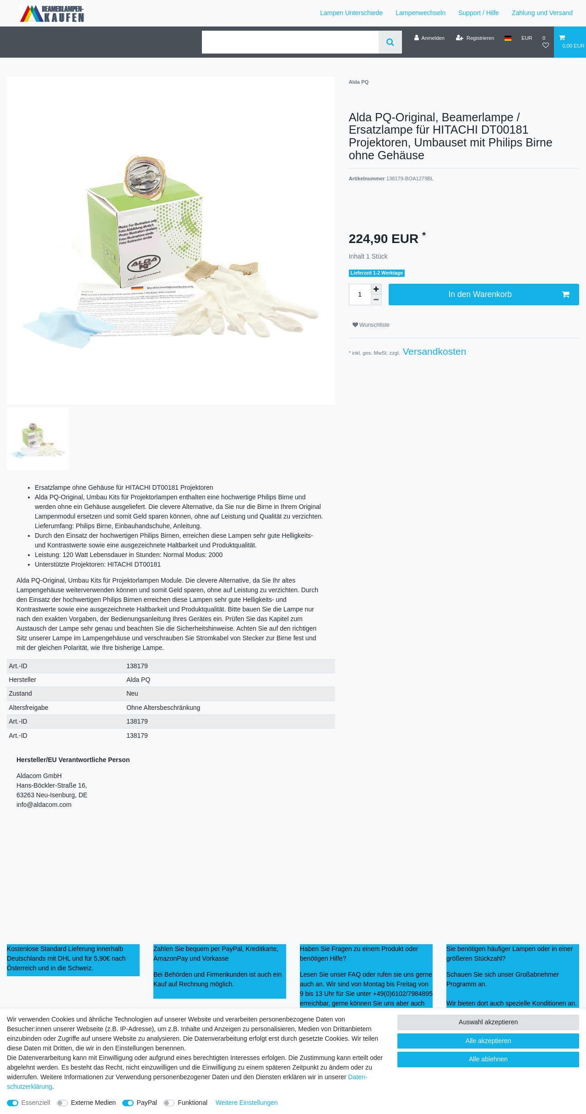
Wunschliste (371, 325)
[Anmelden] (429, 38)
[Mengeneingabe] (360, 294)
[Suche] (390, 42)
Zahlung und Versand (542, 12)
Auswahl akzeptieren (488, 1022)
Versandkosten (433, 351)
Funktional (192, 1102)
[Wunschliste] (545, 42)
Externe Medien (93, 1102)
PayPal (147, 1102)
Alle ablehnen (488, 1059)
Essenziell (36, 1102)
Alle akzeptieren (488, 1040)
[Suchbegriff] (290, 42)
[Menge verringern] (376, 300)
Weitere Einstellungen (247, 1102)
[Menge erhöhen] (376, 289)
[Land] (507, 38)
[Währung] (526, 38)
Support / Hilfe (478, 12)
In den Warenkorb (509, 294)
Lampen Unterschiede (351, 12)
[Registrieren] (475, 38)
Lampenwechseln (420, 12)
